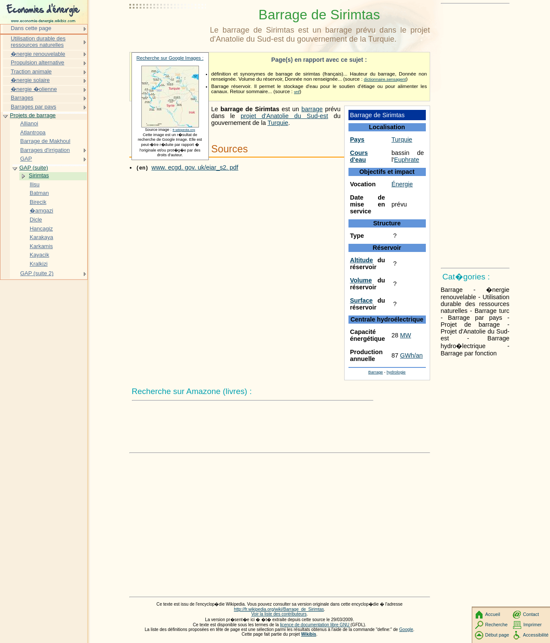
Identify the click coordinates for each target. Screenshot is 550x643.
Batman (39, 193)
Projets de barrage (33, 115)
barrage (312, 109)
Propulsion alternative (37, 62)
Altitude (361, 260)
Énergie (402, 184)
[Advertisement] (168, 28)
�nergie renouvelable (38, 54)
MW (405, 335)
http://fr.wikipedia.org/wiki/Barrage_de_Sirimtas (279, 609)
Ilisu (35, 184)
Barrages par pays (33, 106)
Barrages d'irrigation (45, 150)
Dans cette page (31, 28)
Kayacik (39, 255)
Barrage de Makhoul (45, 141)
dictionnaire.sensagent (385, 79)
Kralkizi (39, 264)
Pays (357, 139)
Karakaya (41, 237)
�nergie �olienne (34, 89)
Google (406, 629)
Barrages (22, 97)
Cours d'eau (359, 156)
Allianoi (29, 123)
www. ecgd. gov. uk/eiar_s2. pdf (195, 167)
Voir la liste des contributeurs (279, 614)
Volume (361, 280)
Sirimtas (39, 175)
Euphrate (406, 159)
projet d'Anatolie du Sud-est (284, 115)
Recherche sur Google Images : (170, 58)
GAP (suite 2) (37, 273)
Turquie (401, 139)
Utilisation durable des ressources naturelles (38, 42)
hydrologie (396, 372)
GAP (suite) (33, 167)
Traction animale (31, 71)
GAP (26, 158)
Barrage (375, 372)
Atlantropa (33, 132)
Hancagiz (41, 228)
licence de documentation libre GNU (315, 624)
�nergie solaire (30, 80)
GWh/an (411, 355)
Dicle (36, 219)
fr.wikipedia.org (184, 130)
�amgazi (41, 210)
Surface (361, 300)
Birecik (38, 202)
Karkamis (41, 246)
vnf (296, 91)
